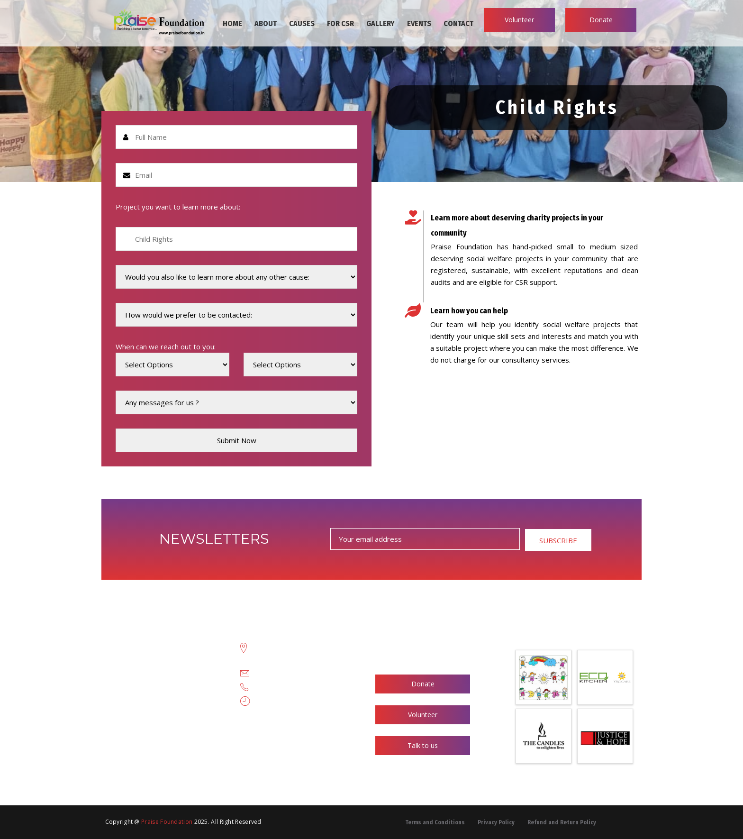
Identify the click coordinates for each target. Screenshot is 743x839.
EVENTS (419, 23)
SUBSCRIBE (558, 540)
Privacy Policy (496, 822)
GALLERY (380, 23)
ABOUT (265, 23)
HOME (232, 23)
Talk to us (423, 745)
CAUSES (302, 23)
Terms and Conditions (435, 822)
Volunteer (519, 19)
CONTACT (458, 23)
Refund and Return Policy (561, 822)
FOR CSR (340, 23)
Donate (601, 19)
